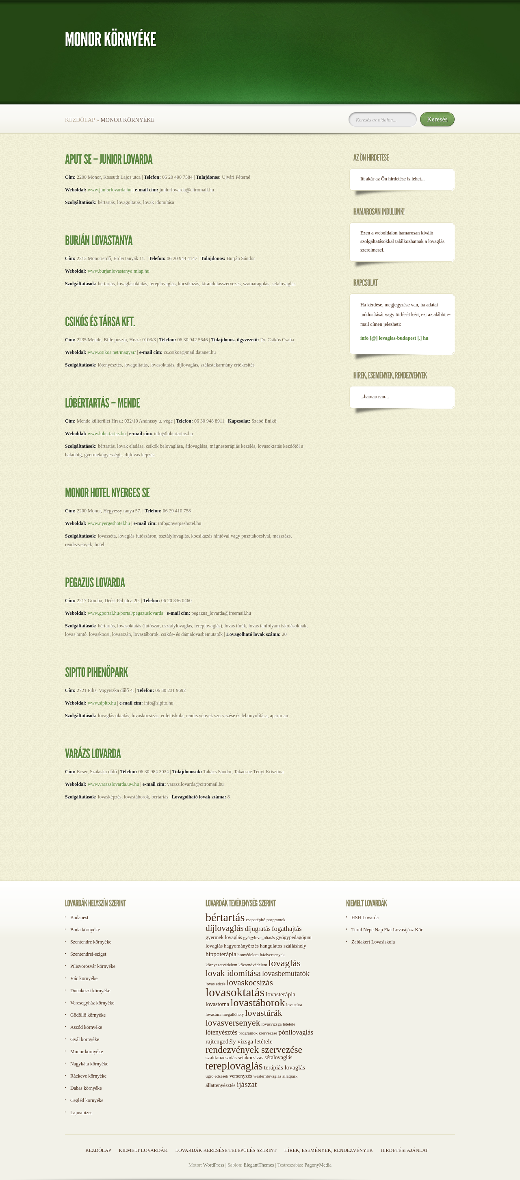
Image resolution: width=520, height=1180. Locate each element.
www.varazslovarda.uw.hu (113, 784)
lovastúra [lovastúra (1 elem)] (294, 1004)
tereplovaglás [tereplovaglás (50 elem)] (234, 1066)
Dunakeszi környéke (90, 990)
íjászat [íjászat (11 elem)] (247, 1084)
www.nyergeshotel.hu (109, 523)
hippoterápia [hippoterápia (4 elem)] (221, 954)
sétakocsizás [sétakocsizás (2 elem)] (251, 1058)
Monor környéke (86, 1051)
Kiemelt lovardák (143, 1150)
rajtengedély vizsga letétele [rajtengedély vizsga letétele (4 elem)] (239, 1041)
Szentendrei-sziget (88, 954)
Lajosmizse (81, 1112)
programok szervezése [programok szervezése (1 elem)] (257, 1033)
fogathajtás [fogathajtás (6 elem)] (287, 929)
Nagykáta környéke (89, 1064)
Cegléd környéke (87, 1100)
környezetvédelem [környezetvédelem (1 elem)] (221, 965)
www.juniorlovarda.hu (110, 190)
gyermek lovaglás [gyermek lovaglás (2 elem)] (224, 937)
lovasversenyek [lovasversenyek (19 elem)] (233, 1023)
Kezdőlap (80, 120)
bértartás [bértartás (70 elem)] (225, 917)
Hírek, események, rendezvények (328, 1150)
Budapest (79, 917)
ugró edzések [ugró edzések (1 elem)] (217, 1076)
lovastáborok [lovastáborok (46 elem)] (257, 1003)
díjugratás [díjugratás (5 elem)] (258, 928)
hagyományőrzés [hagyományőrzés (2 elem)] (241, 946)
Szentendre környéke (90, 942)
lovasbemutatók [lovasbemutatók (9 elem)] (286, 974)
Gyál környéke (84, 1039)
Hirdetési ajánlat (404, 1150)
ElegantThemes (259, 1165)
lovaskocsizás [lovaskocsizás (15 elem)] (250, 982)
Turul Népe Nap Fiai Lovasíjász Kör (386, 930)
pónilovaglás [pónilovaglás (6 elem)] (295, 1032)
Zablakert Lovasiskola (373, 942)
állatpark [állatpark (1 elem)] (289, 1076)
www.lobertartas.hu (106, 433)
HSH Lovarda (365, 917)
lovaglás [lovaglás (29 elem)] (285, 963)
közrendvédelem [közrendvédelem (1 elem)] (252, 965)
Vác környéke (84, 978)
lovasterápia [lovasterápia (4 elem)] (280, 994)
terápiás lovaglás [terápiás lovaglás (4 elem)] (284, 1067)
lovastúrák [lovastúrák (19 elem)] (263, 1013)
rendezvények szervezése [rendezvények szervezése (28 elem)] (254, 1049)
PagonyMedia (318, 1165)
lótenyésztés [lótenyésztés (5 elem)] (221, 1032)
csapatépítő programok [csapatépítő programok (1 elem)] (265, 920)
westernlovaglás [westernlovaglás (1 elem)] (267, 1076)
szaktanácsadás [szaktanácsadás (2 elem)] (221, 1058)
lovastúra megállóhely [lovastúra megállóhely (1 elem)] (225, 1014)
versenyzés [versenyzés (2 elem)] (241, 1076)
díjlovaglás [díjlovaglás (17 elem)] (225, 928)
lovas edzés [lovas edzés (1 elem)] (215, 984)
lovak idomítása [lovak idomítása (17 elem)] (233, 973)
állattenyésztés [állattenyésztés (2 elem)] (221, 1085)
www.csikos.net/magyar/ (112, 352)
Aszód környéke (86, 1027)
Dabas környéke (86, 1088)
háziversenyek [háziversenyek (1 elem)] (272, 954)
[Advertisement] (381, 548)
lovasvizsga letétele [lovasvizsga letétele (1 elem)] (278, 1024)
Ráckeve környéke (88, 1076)
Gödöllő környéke (88, 1015)
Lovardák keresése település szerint (226, 1150)
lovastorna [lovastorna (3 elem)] (217, 1004)
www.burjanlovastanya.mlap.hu (119, 271)
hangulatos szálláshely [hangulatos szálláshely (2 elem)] (283, 946)
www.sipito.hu (102, 703)
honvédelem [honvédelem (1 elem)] (248, 954)
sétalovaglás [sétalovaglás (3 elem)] (278, 1057)
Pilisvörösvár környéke (92, 966)
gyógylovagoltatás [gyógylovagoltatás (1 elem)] (259, 937)
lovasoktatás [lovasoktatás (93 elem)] (235, 992)
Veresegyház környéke (92, 1003)
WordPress (213, 1165)
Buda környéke (85, 930)
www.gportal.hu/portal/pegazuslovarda (125, 613)
